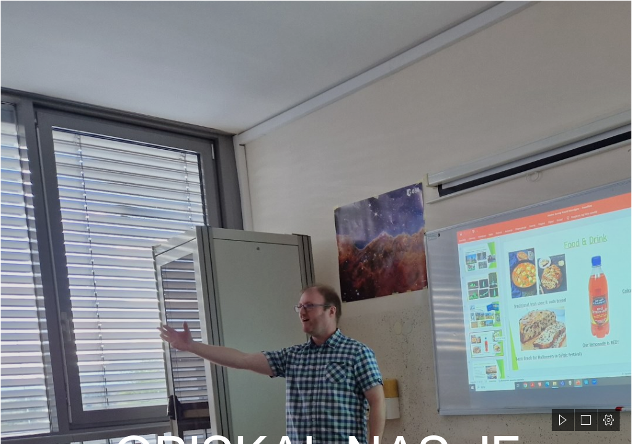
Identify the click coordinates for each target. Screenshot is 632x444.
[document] (316, 222)
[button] (563, 420)
